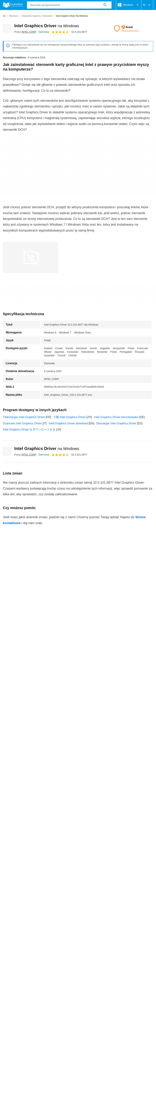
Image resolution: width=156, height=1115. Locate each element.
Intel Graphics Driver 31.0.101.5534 (25, 892)
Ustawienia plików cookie (19, 1049)
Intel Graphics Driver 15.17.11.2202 (25, 907)
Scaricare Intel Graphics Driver (22, 423)
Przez (25, 31)
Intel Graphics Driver (46, 25)
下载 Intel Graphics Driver (69, 417)
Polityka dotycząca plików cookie (39, 1045)
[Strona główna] (4, 16)
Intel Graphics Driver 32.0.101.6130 (25, 855)
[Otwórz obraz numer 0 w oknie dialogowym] (30, 257)
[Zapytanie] (69, 5)
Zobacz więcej (78, 917)
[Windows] (13, 16)
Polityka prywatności (78, 1045)
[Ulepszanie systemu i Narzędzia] (36, 16)
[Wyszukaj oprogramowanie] (105, 5)
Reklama (35, 1038)
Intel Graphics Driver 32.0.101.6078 (25, 870)
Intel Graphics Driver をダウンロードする (29, 429)
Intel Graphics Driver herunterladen (116, 417)
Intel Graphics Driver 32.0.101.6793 (25, 848)
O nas (7, 1038)
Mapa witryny (55, 1038)
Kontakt (20, 1038)
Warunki (8, 1045)
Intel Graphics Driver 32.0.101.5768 (25, 877)
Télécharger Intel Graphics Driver (24, 417)
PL (147, 5)
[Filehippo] (13, 5)
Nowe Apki (102, 1045)
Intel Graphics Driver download (68, 423)
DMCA (118, 1045)
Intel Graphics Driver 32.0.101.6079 (25, 863)
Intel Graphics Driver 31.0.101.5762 (25, 885)
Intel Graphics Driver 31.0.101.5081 (25, 899)
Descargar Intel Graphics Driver (116, 423)
